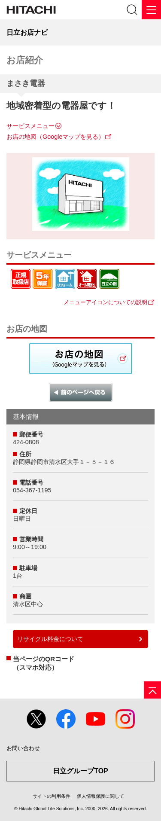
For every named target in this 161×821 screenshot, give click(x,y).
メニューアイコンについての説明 (105, 302)
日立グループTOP (80, 771)
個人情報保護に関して (100, 796)
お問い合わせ (23, 748)
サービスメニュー (30, 125)
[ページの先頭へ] (152, 690)
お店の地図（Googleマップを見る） (55, 136)
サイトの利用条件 (51, 796)
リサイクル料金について (50, 638)
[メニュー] (151, 9)
